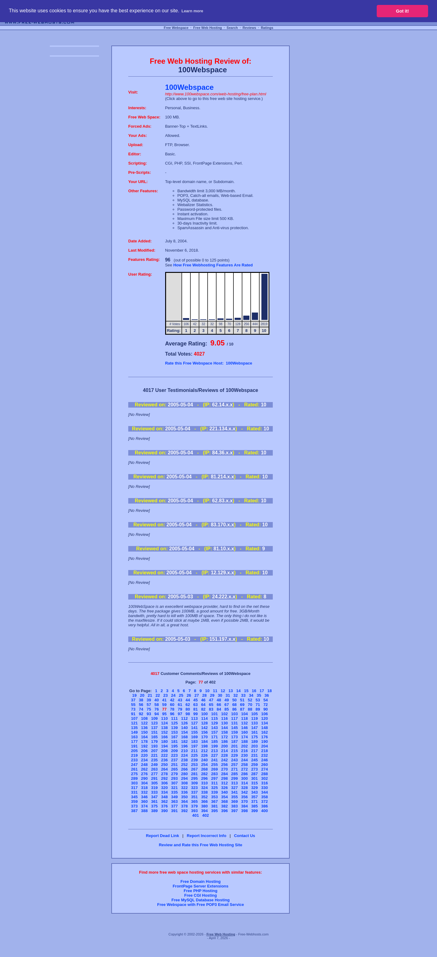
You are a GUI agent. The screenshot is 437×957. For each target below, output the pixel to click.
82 (203, 709)
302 (264, 778)
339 (214, 792)
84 (219, 709)
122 (144, 723)
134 (264, 723)
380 (204, 806)
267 (194, 769)
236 (164, 760)
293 (174, 778)
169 (194, 737)
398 (244, 810)
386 (264, 806)
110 (164, 718)
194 (164, 746)
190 (264, 741)
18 (269, 690)
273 (254, 769)
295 (194, 778)
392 (184, 810)
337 (194, 792)
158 (224, 732)
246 (264, 760)
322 (184, 787)
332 (144, 792)
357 (254, 797)
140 (184, 727)
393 (194, 810)
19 (134, 695)
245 (254, 760)
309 (194, 783)
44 (187, 700)
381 (214, 806)
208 (164, 750)
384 (244, 806)
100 (204, 714)
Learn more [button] (192, 11)
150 (144, 732)
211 (194, 750)
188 (244, 741)
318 (144, 787)
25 (181, 695)
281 (194, 774)
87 (242, 709)
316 (264, 783)
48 (219, 700)
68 (234, 704)
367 (214, 801)
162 (264, 732)
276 (144, 774)
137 (154, 727)
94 (156, 714)
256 (224, 764)
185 (214, 741)
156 (204, 732)
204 (264, 746)
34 (251, 695)
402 (205, 815)
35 (259, 695)
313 (234, 783)
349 (174, 797)
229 (234, 755)
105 (254, 714)
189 (254, 741)
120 (264, 718)
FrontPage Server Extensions (200, 886)
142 (204, 727)
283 (214, 774)
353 (214, 797)
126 (184, 723)
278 (164, 774)
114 (204, 718)
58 (156, 704)
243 (234, 760)
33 (243, 695)
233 (134, 760)
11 (215, 690)
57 (149, 704)
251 (174, 764)
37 (133, 700)
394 (204, 810)
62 (187, 704)
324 (204, 787)
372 (264, 801)
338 (204, 792)
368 (224, 801)
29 (212, 695)
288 (264, 774)
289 (134, 778)
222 (164, 755)
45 (195, 700)
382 (224, 806)
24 (173, 695)
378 (184, 806)
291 (154, 778)
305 (154, 783)
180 (164, 741)
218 (264, 750)
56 (141, 704)
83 (211, 709)
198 (204, 746)
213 (214, 750)
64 (203, 704)
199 (214, 746)
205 (134, 750)
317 (134, 787)
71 (258, 704)
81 (195, 709)
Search (232, 28)
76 (156, 709)
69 (242, 704)
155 (194, 732)
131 (234, 723)
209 (174, 750)
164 (144, 737)
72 (265, 704)
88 (250, 709)
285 (234, 774)
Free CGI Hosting (200, 895)
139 (174, 727)
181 (174, 741)
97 (180, 714)
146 (244, 727)
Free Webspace (176, 28)
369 (234, 801)
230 (244, 755)
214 (224, 750)
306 (164, 783)
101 (214, 714)
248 (144, 764)
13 (230, 690)
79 (180, 709)
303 (134, 783)
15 (246, 690)
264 (164, 769)
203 (254, 746)
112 (184, 718)
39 (149, 700)
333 (154, 792)
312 (224, 783)
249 (154, 764)
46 (203, 700)
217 (254, 750)
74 (141, 709)
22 (158, 695)
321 (174, 787)
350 (184, 797)
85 (226, 709)
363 (174, 801)
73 (133, 709)
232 (264, 755)
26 (189, 695)
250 (164, 764)
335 (174, 792)
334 (164, 792)
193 (154, 746)
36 (266, 695)
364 (184, 801)
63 (195, 704)
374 (144, 806)
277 (154, 774)
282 (204, 774)
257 (234, 764)
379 (194, 806)
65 (211, 704)
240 (204, 760)
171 (214, 737)
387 (134, 810)
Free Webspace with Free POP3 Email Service (200, 904)
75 (149, 709)
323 (194, 787)
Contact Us (244, 835)
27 (196, 695)
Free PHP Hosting (200, 890)
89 (258, 709)
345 (134, 797)
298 (224, 778)
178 (144, 741)
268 (204, 769)
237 (174, 760)
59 (164, 704)
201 (234, 746)
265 (174, 769)
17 (262, 690)
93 (149, 714)
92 (141, 714)
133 (254, 723)
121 (134, 723)
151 (154, 732)
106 (264, 714)
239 (194, 760)
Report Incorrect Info (206, 835)
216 (244, 750)
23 (165, 695)
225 (194, 755)
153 (174, 732)
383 (234, 806)
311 (214, 783)
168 (184, 737)
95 (164, 714)
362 (164, 801)
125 (174, 723)
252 (184, 764)
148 (264, 727)
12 (222, 690)
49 (226, 700)
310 (204, 783)
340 (224, 792)
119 (254, 718)
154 (184, 732)
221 (154, 755)
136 (144, 727)
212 (204, 750)
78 (172, 709)
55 (133, 704)
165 (154, 737)
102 (224, 714)
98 (187, 714)
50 (234, 700)
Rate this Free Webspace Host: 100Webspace (208, 363)
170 (204, 737)
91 (133, 714)
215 (234, 750)
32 (235, 695)
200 (224, 746)
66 (219, 704)
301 (254, 778)
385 (254, 806)
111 (174, 718)
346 (144, 797)
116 (224, 718)
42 (172, 700)
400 (264, 810)
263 (154, 769)
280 (184, 774)
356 (244, 797)
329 (254, 787)
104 (244, 714)
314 (244, 783)
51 (242, 700)
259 (254, 764)
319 (154, 787)
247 (134, 764)
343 (254, 792)
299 (234, 778)
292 (164, 778)
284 (224, 774)
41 (164, 700)
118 (244, 718)
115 (214, 718)
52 (250, 700)
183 (194, 741)
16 (254, 690)
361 (154, 801)
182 (184, 741)
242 (224, 760)
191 (134, 746)
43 (180, 700)
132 (244, 723)
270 (224, 769)
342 (244, 792)
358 (264, 797)
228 (224, 755)
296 (204, 778)
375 (154, 806)
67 (226, 704)
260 (264, 764)
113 (194, 718)
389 (154, 810)
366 (204, 801)
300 (244, 778)
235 (154, 760)
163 (134, 737)
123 (154, 723)
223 (174, 755)
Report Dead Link (162, 835)
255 (214, 764)
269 (214, 769)
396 (224, 810)
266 (184, 769)
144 (224, 727)
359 (134, 801)
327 (234, 787)
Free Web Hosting (207, 28)
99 (195, 714)
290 (144, 778)
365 (194, 801)
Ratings (267, 28)
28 (204, 695)
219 (134, 755)
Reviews (249, 28)
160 (244, 732)
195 (174, 746)
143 (214, 727)
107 (134, 718)
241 (214, 760)
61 (180, 704)
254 (204, 764)
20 (142, 695)
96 (172, 714)
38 (141, 700)
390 (164, 810)
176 (264, 737)
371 (254, 801)
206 (144, 750)
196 (184, 746)
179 (154, 741)
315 (254, 783)
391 (174, 810)
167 (174, 737)
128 (204, 723)
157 (214, 732)
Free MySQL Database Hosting (201, 900)
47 (211, 700)
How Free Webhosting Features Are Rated (213, 265)
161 (254, 732)
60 (172, 704)
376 (164, 806)
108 (144, 718)
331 (134, 792)
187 (234, 741)
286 (244, 774)
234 (144, 760)
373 (134, 806)
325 (214, 787)
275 (134, 774)
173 (234, 737)
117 (234, 718)
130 (224, 723)
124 (164, 723)
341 (234, 792)
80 (187, 709)
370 (244, 801)
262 (144, 769)
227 (214, 755)
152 (164, 732)
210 (184, 750)
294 (184, 778)
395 (214, 810)
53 (258, 700)
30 (220, 695)
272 (244, 769)
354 (224, 797)
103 (234, 714)
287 (254, 774)
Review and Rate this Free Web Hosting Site (200, 845)
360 (144, 801)
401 (195, 815)
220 (144, 755)
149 (134, 732)
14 (238, 690)
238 (184, 760)
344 (264, 792)
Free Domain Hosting (201, 881)
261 (134, 769)
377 (174, 806)
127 (194, 723)
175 (254, 737)
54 (265, 700)
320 (164, 787)
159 (234, 732)
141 (194, 727)
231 (254, 755)
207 (154, 750)
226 (204, 755)
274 (264, 769)
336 (184, 792)
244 (244, 760)
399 (254, 810)
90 (265, 709)
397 (234, 810)
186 (224, 741)
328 (244, 787)
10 (207, 690)
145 (234, 727)
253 (194, 764)
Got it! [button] (402, 11)
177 (134, 741)
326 (224, 787)
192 (144, 746)
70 (250, 704)
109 (154, 718)
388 (144, 810)
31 (227, 695)
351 (194, 797)
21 (150, 695)
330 (264, 787)
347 (154, 797)
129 (214, 723)
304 (144, 783)
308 (184, 783)
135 (134, 727)
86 (234, 709)
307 (174, 783)
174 (244, 737)
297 (214, 778)
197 (194, 746)
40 (156, 700)
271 (234, 769)
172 (224, 737)
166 (164, 737)
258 (244, 764)
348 (164, 797)
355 (234, 797)
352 (204, 797)
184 (204, 741)
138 (164, 727)
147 (254, 727)
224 (184, 755)
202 (244, 746)
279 (174, 774)
